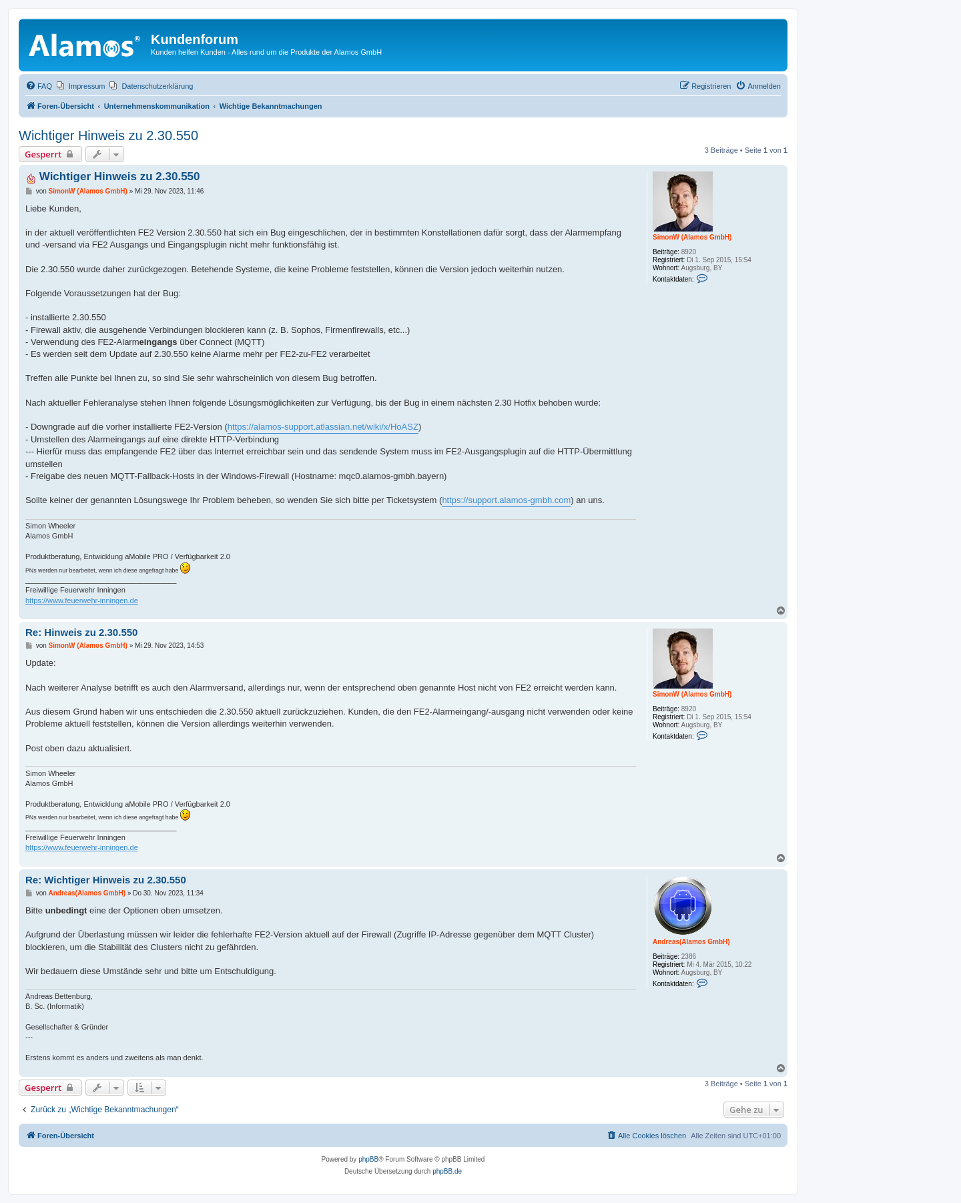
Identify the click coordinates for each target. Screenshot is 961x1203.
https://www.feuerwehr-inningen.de (81, 600)
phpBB (368, 1159)
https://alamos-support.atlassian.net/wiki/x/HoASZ (323, 427)
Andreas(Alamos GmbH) (691, 941)
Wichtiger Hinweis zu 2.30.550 (108, 135)
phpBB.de (447, 1171)
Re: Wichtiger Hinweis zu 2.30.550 (105, 879)
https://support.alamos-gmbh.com (506, 500)
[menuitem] (38, 86)
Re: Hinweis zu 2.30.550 (81, 632)
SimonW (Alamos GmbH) (692, 237)
